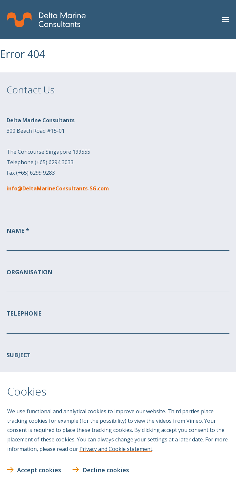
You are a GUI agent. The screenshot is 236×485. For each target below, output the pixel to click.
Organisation (30, 272)
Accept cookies (39, 470)
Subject (19, 355)
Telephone (24, 313)
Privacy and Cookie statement (115, 449)
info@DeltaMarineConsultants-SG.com (58, 188)
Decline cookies (105, 470)
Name (16, 231)
